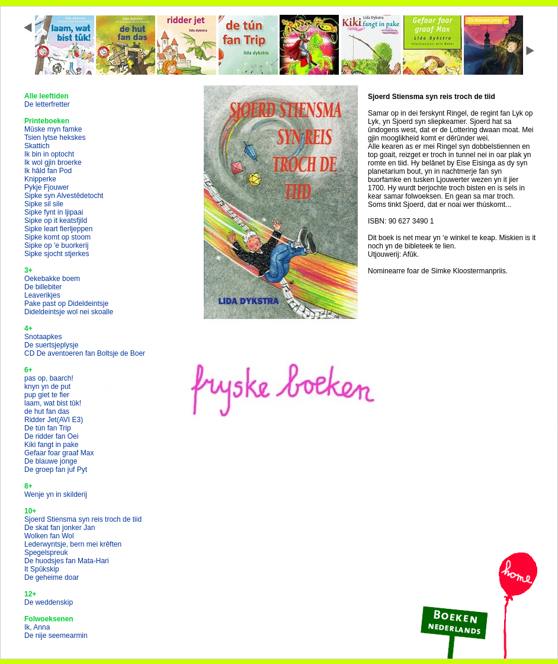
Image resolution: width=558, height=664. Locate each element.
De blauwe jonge (50, 461)
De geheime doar (51, 577)
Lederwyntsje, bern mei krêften (72, 544)
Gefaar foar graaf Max (59, 453)
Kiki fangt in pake (51, 444)
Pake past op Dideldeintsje (66, 303)
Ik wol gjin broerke (53, 162)
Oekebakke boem (52, 278)
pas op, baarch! (48, 378)
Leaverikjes (42, 295)
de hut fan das (46, 411)
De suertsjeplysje (51, 345)
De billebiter (43, 287)
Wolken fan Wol (49, 536)
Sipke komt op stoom (57, 237)
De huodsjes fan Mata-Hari (66, 561)
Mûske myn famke (53, 129)
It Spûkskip (41, 569)
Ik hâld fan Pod (48, 171)
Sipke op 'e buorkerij (56, 245)
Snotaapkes (43, 337)
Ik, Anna (37, 627)
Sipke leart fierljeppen (58, 229)
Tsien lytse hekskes (54, 137)
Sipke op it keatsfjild (55, 220)
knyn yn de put (47, 386)
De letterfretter (47, 104)
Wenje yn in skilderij (55, 494)
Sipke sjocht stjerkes (56, 254)
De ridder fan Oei (51, 436)
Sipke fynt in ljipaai (53, 212)
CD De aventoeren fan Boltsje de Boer (84, 353)
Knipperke (40, 179)
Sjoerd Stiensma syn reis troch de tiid (83, 519)
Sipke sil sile (43, 204)
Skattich (37, 146)
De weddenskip (48, 602)
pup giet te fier (46, 395)
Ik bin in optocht (49, 154)
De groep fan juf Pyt (55, 469)
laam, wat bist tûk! (52, 403)
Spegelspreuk (46, 552)
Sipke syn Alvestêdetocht (63, 195)
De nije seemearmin (56, 635)
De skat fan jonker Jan (59, 527)
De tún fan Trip (47, 428)
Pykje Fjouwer (46, 187)
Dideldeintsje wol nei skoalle (68, 312)
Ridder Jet (53, 420)
